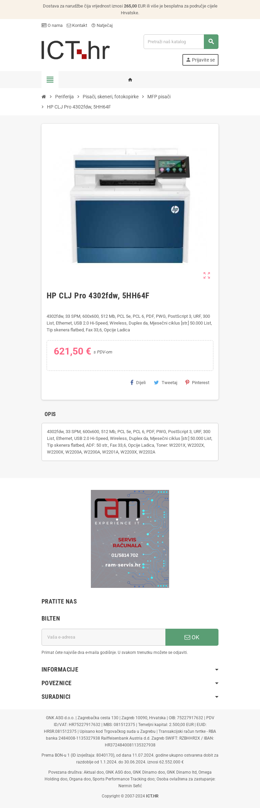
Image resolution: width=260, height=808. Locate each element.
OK (191, 637)
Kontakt (77, 25)
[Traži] (181, 41)
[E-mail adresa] (103, 637)
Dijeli (138, 382)
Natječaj (102, 25)
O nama (52, 25)
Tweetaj (165, 382)
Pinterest (197, 382)
